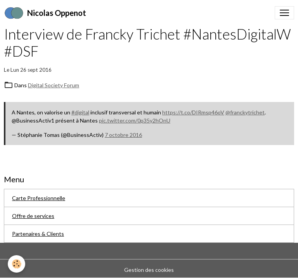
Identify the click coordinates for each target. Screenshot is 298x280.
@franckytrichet (245, 112)
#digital (80, 112)
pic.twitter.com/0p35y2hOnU (134, 120)
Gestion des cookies (149, 269)
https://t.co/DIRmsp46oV (193, 112)
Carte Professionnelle (38, 198)
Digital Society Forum (53, 85)
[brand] (45, 12)
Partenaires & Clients (38, 233)
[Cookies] (16, 264)
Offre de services (33, 216)
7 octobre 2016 (123, 134)
